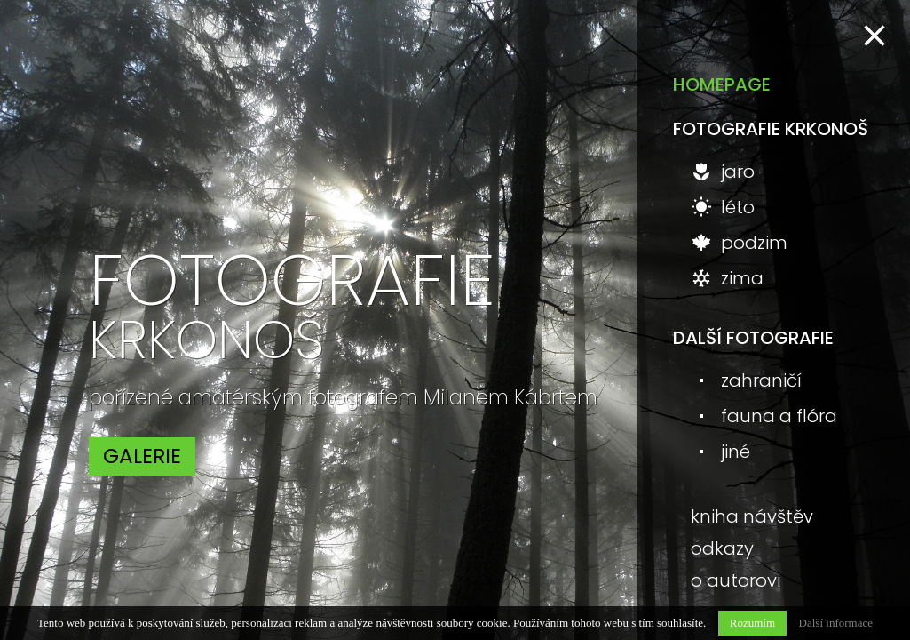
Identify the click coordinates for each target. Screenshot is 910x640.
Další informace (836, 622)
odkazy (722, 548)
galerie (142, 456)
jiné (720, 451)
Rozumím (752, 622)
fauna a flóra (764, 416)
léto (723, 207)
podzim (739, 242)
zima (727, 278)
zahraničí (746, 380)
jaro (723, 171)
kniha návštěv (752, 516)
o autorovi (735, 580)
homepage (722, 84)
